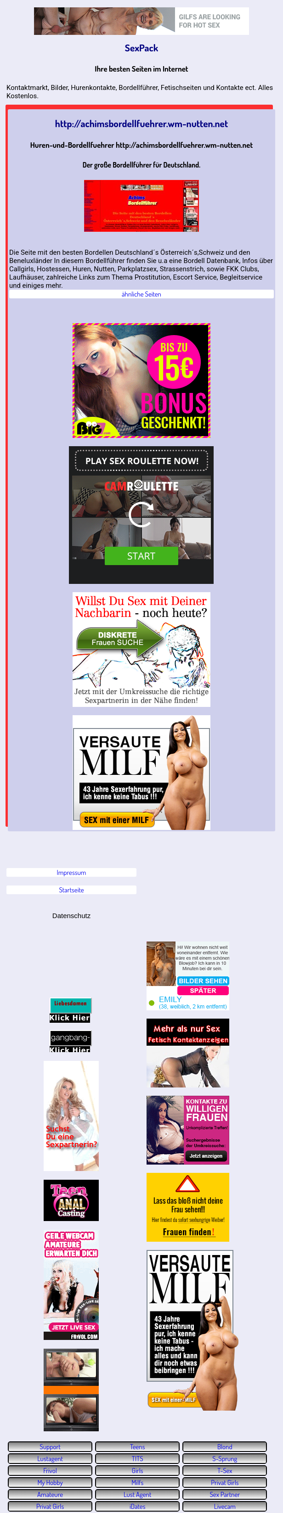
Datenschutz (71, 915)
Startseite (71, 889)
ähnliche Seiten (141, 294)
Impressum (71, 872)
